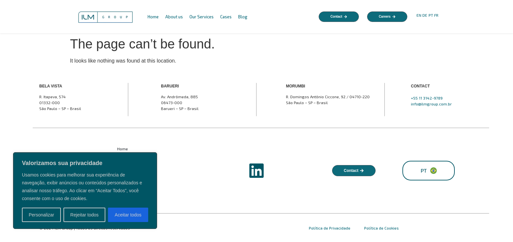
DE (424, 15)
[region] (85, 190)
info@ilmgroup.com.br (431, 104)
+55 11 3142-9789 (427, 98)
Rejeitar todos (84, 214)
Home (153, 16)
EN (418, 15)
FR (436, 15)
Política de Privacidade (330, 228)
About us (174, 16)
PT (431, 15)
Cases (226, 16)
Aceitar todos (128, 214)
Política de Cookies (381, 228)
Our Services (201, 16)
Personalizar (41, 214)
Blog (242, 16)
